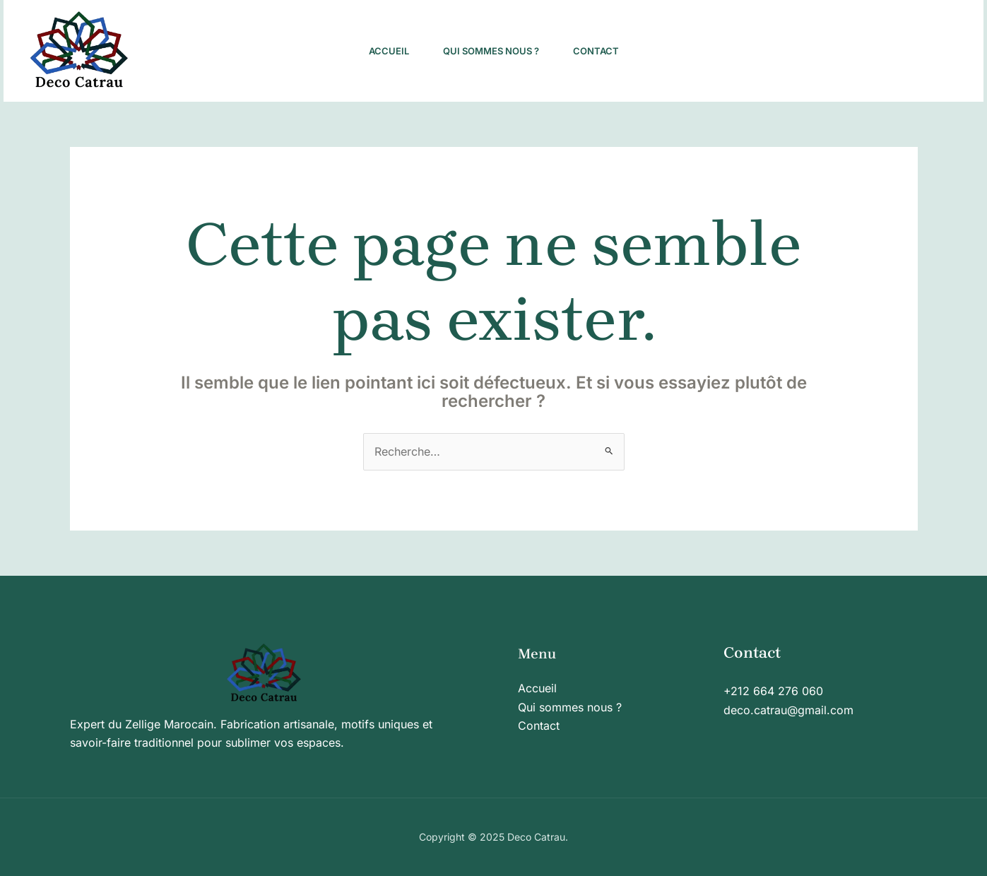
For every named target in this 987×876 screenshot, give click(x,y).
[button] (885, 51)
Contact (596, 51)
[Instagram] (717, 52)
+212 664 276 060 (773, 691)
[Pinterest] (779, 52)
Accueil (389, 51)
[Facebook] (748, 52)
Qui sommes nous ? (491, 51)
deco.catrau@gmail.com (788, 710)
